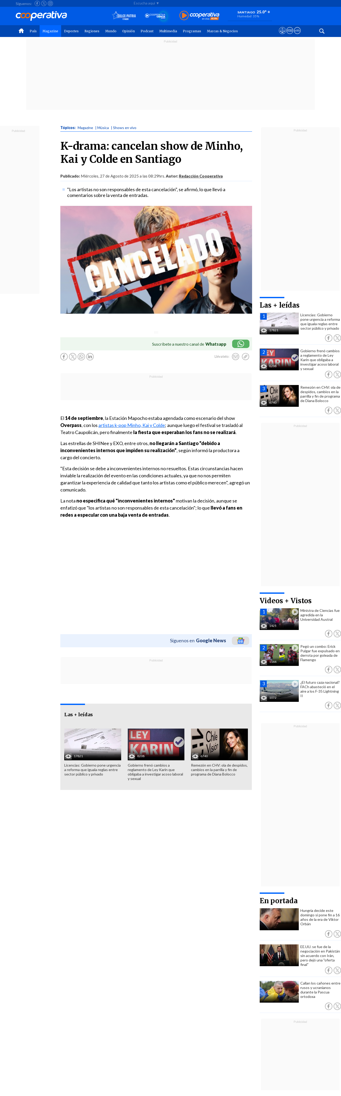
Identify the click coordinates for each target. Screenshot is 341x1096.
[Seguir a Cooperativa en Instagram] (50, 3)
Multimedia (168, 31)
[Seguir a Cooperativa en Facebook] (37, 3)
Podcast (147, 31)
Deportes (71, 31)
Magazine (50, 31)
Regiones (91, 31)
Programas (192, 31)
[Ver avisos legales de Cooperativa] (282, 35)
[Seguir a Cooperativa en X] (43, 3)
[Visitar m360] (289, 35)
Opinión (128, 31)
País (33, 31)
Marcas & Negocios (222, 31)
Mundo (110, 31)
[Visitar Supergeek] (297, 35)
